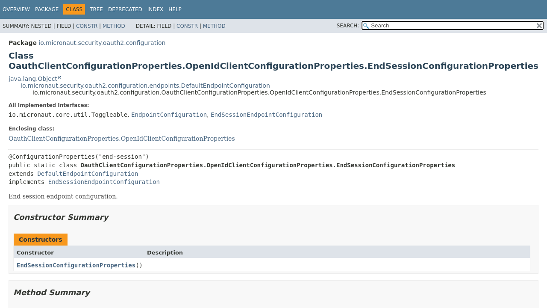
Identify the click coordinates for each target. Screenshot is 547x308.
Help (175, 9)
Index (155, 9)
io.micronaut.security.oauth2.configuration (101, 42)
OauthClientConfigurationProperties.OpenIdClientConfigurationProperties (122, 138)
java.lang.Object (33, 78)
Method (114, 26)
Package (47, 9)
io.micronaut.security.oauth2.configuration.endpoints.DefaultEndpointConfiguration (145, 85)
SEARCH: (348, 26)
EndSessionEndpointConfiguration (266, 114)
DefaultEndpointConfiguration (87, 173)
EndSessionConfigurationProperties (76, 265)
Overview (16, 9)
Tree (96, 9)
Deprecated (125, 9)
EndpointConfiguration (169, 114)
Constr (86, 26)
